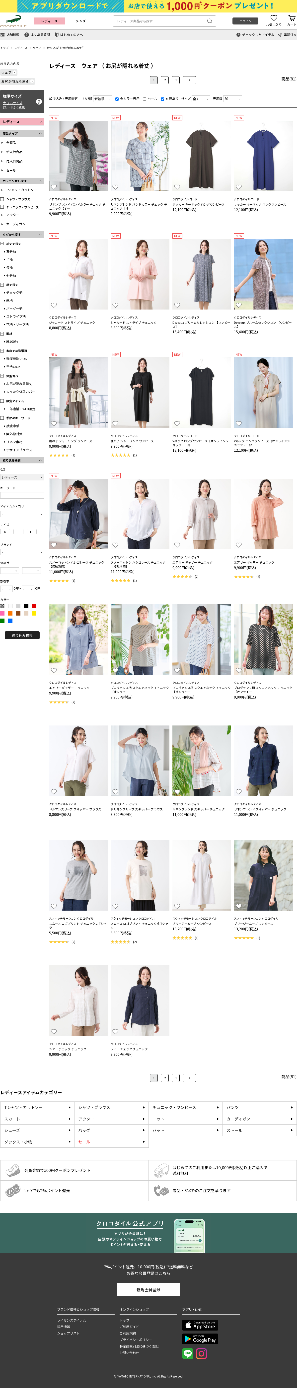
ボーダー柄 (14, 308)
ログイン (245, 21)
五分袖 (11, 251)
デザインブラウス (19, 449)
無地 (9, 300)
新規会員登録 (148, 1290)
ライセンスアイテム (71, 1320)
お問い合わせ (129, 1352)
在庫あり (170, 98)
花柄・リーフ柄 (17, 324)
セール (11, 170)
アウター (12, 214)
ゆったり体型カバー (20, 391)
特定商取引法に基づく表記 (139, 1346)
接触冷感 (12, 425)
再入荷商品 (14, 161)
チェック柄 (14, 292)
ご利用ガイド (129, 1326)
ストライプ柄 (16, 316)
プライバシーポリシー (136, 1339)
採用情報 (63, 1326)
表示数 (218, 98)
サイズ (186, 98)
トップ (4, 48)
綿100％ (12, 341)
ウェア (37, 48)
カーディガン (15, 224)
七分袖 (11, 275)
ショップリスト (68, 1333)
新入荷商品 (14, 151)
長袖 (9, 267)
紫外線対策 (14, 433)
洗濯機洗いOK (16, 358)
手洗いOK (13, 366)
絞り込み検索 (22, 635)
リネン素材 (14, 441)
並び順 (87, 98)
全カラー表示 (127, 98)
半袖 (9, 259)
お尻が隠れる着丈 (71, 48)
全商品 (11, 142)
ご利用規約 (128, 1333)
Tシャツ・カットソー (21, 189)
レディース (20, 48)
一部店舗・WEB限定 (20, 408)
